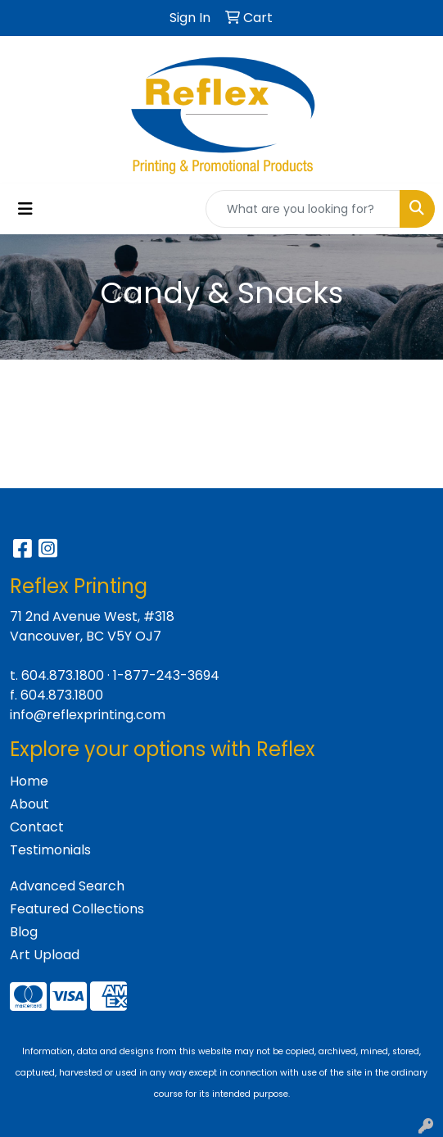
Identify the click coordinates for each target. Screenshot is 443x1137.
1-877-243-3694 (166, 675)
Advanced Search (67, 886)
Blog (24, 931)
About (29, 804)
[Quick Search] (303, 209)
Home (29, 781)
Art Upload (44, 954)
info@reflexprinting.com (87, 714)
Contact (37, 827)
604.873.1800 (62, 675)
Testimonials (50, 849)
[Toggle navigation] (25, 208)
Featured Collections (77, 908)
